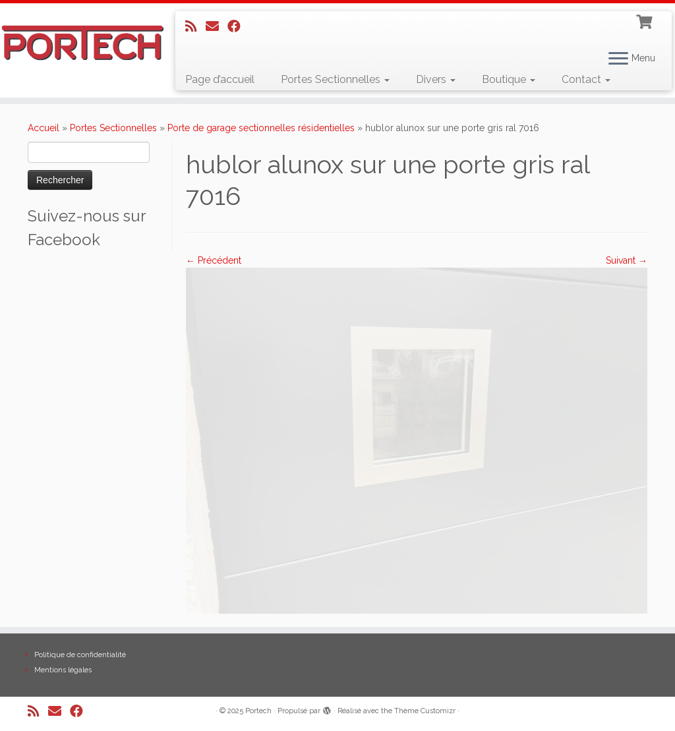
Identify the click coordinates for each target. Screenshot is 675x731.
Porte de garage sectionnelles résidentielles (261, 128)
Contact (586, 79)
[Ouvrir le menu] (618, 59)
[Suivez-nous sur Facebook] (238, 26)
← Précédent (213, 260)
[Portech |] (79, 43)
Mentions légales (63, 670)
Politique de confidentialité (80, 655)
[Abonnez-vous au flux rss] (195, 26)
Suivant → (626, 260)
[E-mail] (216, 26)
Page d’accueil (219, 79)
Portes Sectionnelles (335, 79)
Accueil (43, 128)
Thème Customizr (424, 711)
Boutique (508, 79)
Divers (435, 79)
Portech (258, 711)
